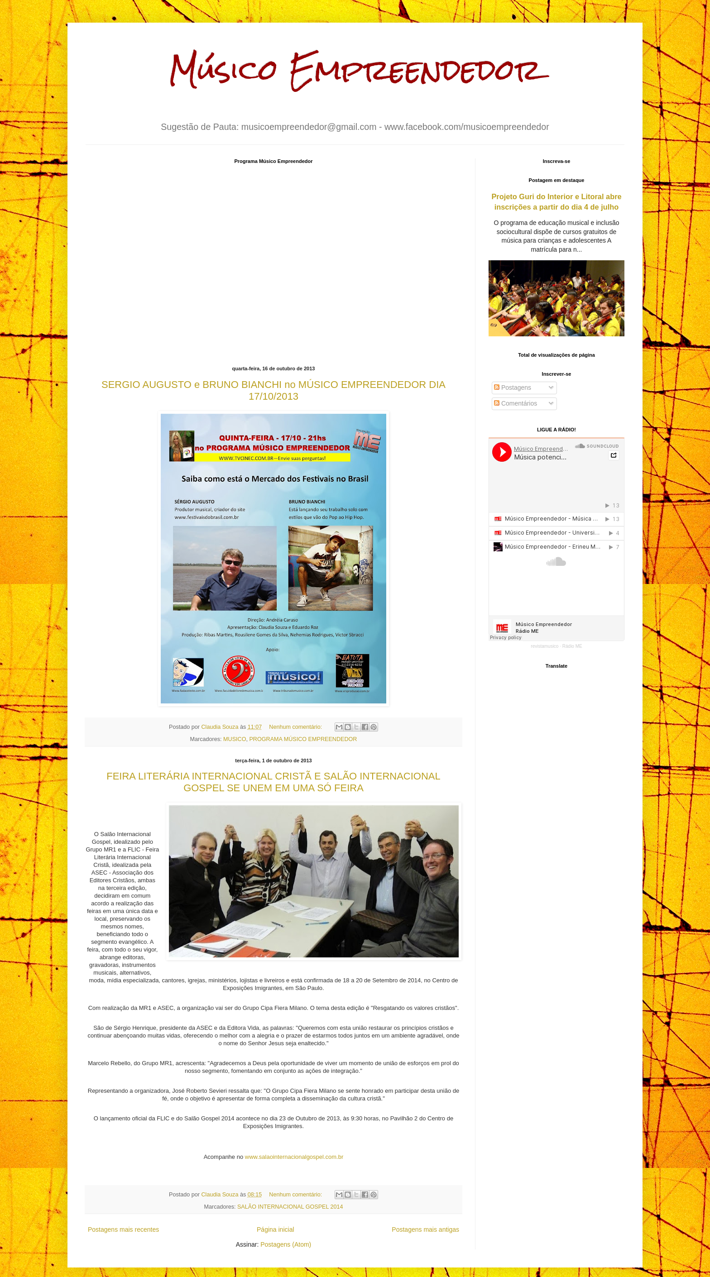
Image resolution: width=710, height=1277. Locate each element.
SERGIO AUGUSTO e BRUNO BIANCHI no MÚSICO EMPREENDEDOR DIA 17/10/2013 (273, 390)
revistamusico (544, 646)
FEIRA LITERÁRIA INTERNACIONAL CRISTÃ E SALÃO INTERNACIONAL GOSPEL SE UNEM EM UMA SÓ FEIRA (273, 782)
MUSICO (234, 739)
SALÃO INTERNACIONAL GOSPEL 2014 (290, 1207)
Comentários (515, 403)
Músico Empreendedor (355, 69)
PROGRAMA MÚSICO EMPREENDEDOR (303, 739)
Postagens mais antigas (425, 1229)
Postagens (512, 387)
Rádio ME (572, 646)
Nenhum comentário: (296, 727)
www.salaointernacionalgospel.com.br (294, 1156)
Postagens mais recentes (123, 1229)
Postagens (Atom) (285, 1244)
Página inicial (275, 1229)
